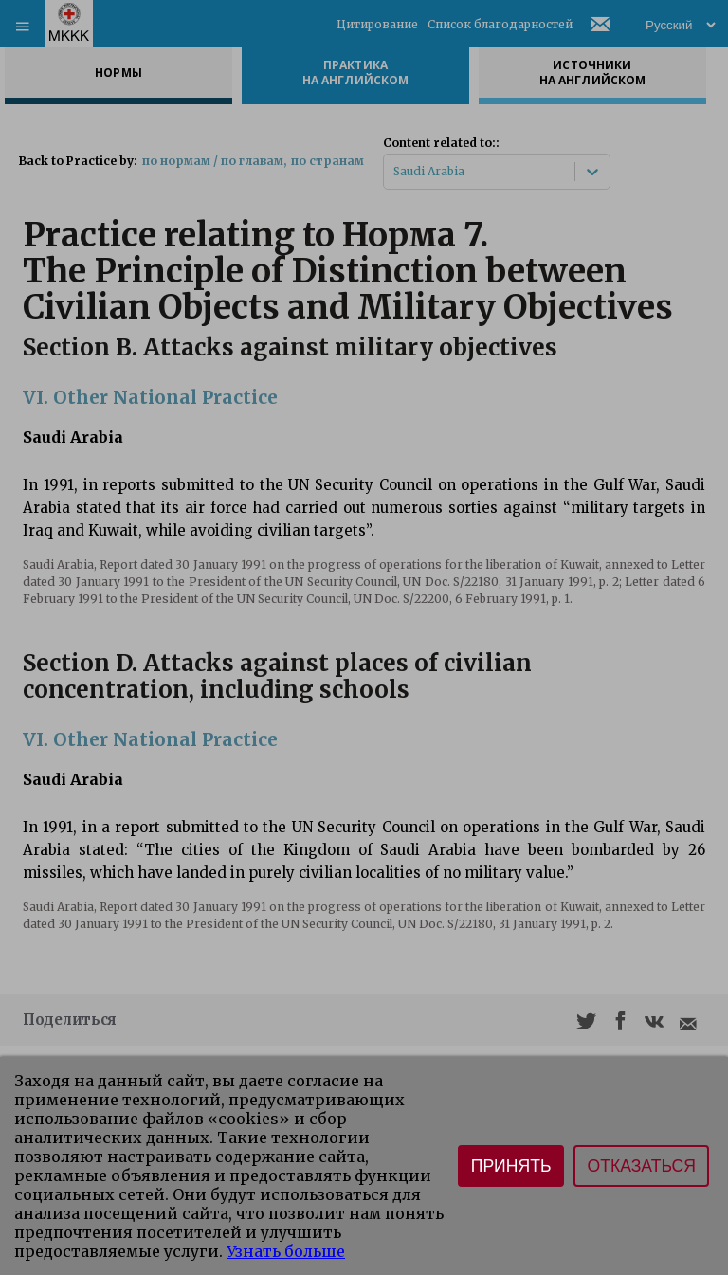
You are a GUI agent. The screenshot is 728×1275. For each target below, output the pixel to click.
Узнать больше (286, 1251)
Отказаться (641, 1166)
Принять (511, 1166)
